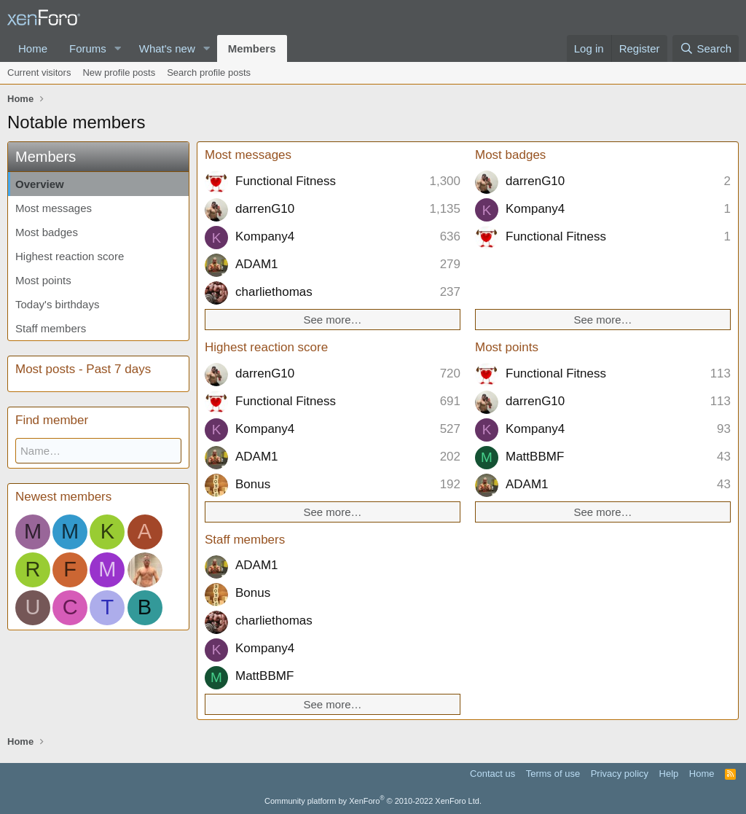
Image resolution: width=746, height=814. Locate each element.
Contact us (492, 773)
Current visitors (39, 72)
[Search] (705, 48)
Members (252, 48)
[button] (118, 48)
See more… (332, 319)
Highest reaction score (69, 256)
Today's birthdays (57, 304)
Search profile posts (209, 72)
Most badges (46, 232)
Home (32, 48)
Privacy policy (619, 773)
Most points (43, 280)
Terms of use (553, 773)
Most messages (53, 208)
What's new (167, 48)
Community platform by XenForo (373, 801)
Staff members (50, 328)
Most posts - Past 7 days (83, 369)
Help (669, 773)
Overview (39, 184)
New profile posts (118, 72)
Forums (87, 48)
